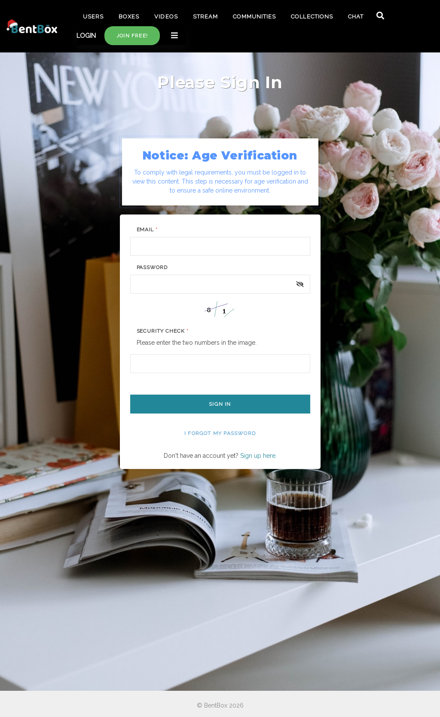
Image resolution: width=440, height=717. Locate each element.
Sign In (220, 404)
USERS (93, 16)
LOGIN (86, 36)
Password (152, 267)
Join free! (132, 36)
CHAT (356, 16)
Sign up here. (258, 455)
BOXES (129, 16)
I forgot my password (220, 433)
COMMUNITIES (254, 16)
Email (147, 230)
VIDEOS (165, 16)
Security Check (163, 331)
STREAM (205, 16)
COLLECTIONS (312, 16)
